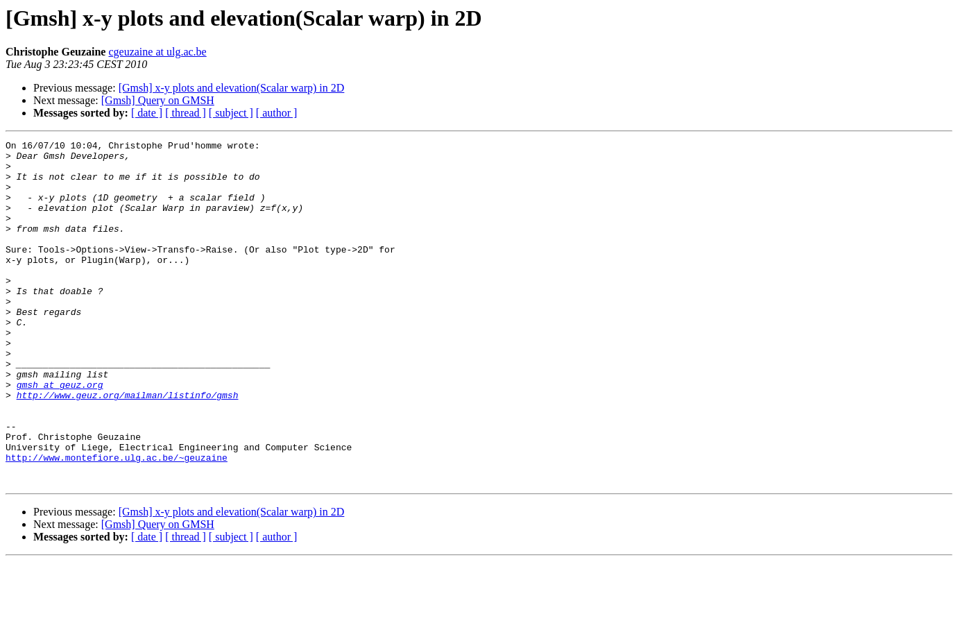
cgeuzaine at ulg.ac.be (157, 52)
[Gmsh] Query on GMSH (157, 100)
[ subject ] (231, 113)
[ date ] (146, 113)
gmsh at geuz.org (60, 434)
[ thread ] (185, 113)
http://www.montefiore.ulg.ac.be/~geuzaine (117, 522)
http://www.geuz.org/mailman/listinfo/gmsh (128, 447)
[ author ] (277, 113)
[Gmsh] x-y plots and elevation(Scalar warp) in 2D (232, 88)
